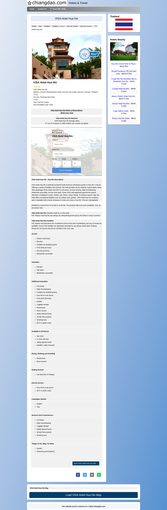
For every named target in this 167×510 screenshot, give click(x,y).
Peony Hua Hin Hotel (121, 118)
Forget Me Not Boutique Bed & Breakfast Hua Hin (124, 80)
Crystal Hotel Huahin (121, 89)
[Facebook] (78, 475)
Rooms (54, 159)
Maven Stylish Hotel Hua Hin (124, 96)
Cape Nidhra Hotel (121, 111)
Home (32, 9)
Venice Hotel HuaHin (121, 104)
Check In (55, 140)
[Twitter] (85, 475)
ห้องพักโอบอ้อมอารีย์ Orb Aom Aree (123, 72)
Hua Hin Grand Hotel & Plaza (123, 64)
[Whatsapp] (99, 475)
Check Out (55, 149)
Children (75, 159)
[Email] (92, 475)
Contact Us (42, 9)
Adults (64, 159)
